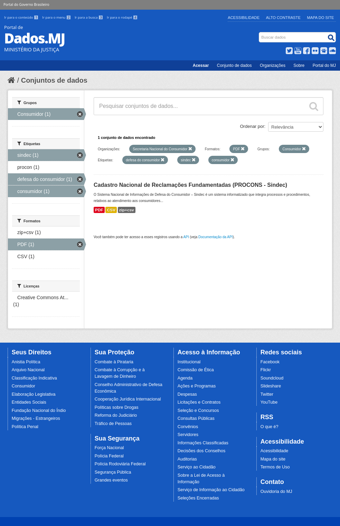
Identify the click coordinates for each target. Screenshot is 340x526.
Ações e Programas (197, 386)
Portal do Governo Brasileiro (26, 4)
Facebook (270, 362)
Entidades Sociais (29, 402)
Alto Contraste (283, 18)
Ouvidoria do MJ (276, 491)
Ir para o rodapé (122, 17)
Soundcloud (272, 378)
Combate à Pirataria (114, 362)
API (186, 237)
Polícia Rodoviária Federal (120, 464)
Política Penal (25, 426)
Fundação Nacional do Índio (39, 410)
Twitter (267, 394)
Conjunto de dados (234, 65)
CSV (111, 210)
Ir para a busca (89, 17)
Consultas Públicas (196, 418)
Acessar (201, 65)
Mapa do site (273, 459)
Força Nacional (109, 447)
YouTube (269, 402)
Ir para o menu (57, 17)
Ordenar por (252, 126)
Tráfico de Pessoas (113, 423)
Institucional (189, 362)
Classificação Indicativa (34, 378)
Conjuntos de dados (54, 80)
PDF (99, 210)
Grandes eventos (111, 480)
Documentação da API (215, 237)
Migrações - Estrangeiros (36, 418)
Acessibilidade (243, 18)
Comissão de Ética (196, 369)
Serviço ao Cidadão (197, 467)
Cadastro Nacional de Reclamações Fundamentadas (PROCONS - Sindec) (190, 185)
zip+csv (126, 210)
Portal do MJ (324, 65)
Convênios (188, 426)
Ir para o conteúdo (21, 17)
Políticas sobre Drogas (117, 407)
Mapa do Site (320, 18)
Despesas (187, 394)
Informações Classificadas (203, 443)
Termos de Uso (275, 467)
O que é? (269, 426)
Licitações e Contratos (199, 402)
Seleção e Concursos (198, 410)
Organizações (272, 65)
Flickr (266, 369)
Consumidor (23, 386)
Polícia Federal (109, 456)
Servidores (188, 434)
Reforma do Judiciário (116, 415)
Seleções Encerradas (198, 498)
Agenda (185, 378)
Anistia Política (26, 362)
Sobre (298, 65)
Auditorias (187, 459)
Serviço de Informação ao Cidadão (211, 489)
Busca (259, 33)
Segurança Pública (113, 472)
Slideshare (271, 386)
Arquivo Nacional (28, 369)
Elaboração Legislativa (34, 394)
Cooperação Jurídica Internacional (128, 399)
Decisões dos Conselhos (202, 450)
